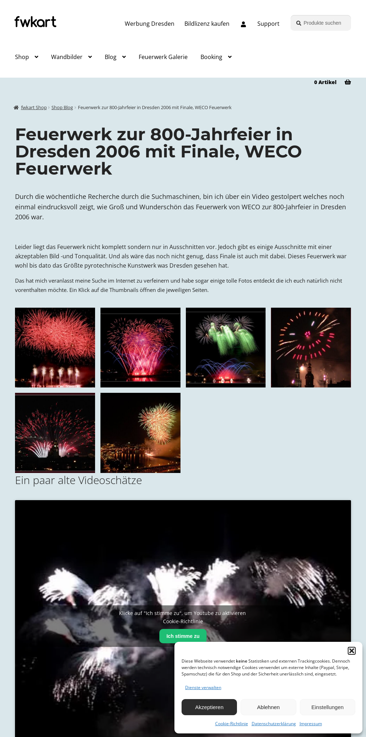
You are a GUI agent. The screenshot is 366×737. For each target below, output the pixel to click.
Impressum (311, 724)
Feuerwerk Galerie (163, 57)
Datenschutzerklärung (274, 724)
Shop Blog (62, 107)
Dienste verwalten (203, 687)
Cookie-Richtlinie (231, 724)
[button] (351, 650)
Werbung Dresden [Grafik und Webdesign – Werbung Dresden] (149, 24)
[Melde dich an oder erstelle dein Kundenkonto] (243, 24)
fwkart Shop (34, 107)
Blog (111, 57)
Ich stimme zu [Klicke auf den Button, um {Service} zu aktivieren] (183, 636)
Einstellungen (327, 707)
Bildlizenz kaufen (206, 24)
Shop (22, 57)
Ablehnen (268, 707)
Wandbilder (67, 57)
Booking (211, 57)
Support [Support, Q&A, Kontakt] (268, 24)
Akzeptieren (209, 707)
